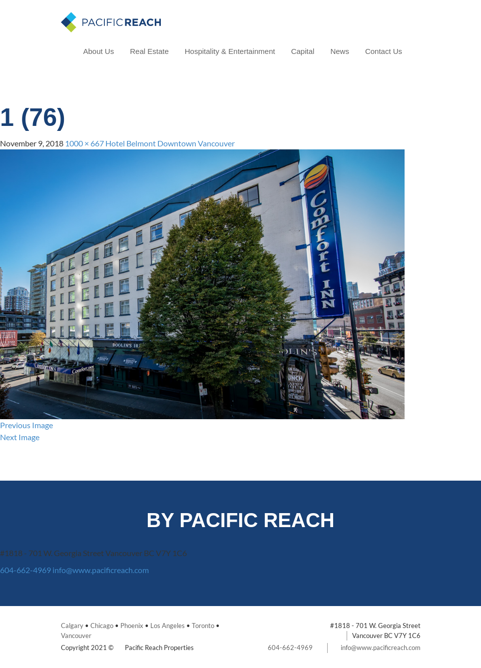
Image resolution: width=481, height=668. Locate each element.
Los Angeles (167, 626)
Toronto (203, 626)
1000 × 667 (84, 143)
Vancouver (76, 636)
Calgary (72, 626)
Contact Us (383, 51)
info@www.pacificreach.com (100, 570)
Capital (303, 51)
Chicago (101, 626)
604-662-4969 (25, 570)
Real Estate (149, 51)
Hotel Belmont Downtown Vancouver (170, 143)
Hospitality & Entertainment (230, 51)
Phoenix (131, 626)
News (339, 51)
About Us (98, 51)
